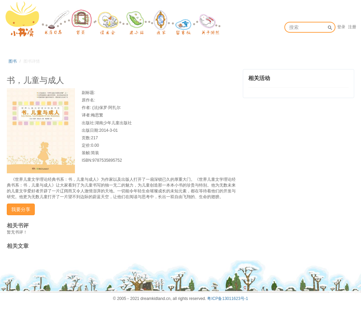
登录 (341, 27)
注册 (352, 27)
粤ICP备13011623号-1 (227, 298)
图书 (13, 61)
